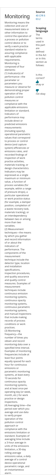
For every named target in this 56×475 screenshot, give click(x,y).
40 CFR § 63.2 (40, 17)
